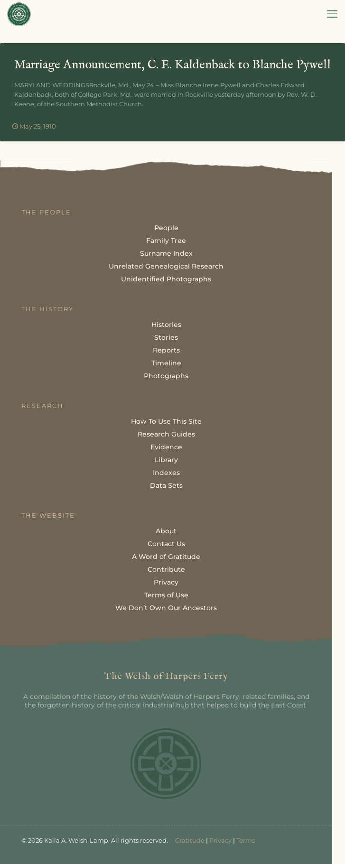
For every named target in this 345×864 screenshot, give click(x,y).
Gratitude (190, 840)
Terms (245, 840)
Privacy (220, 840)
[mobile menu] (332, 14)
